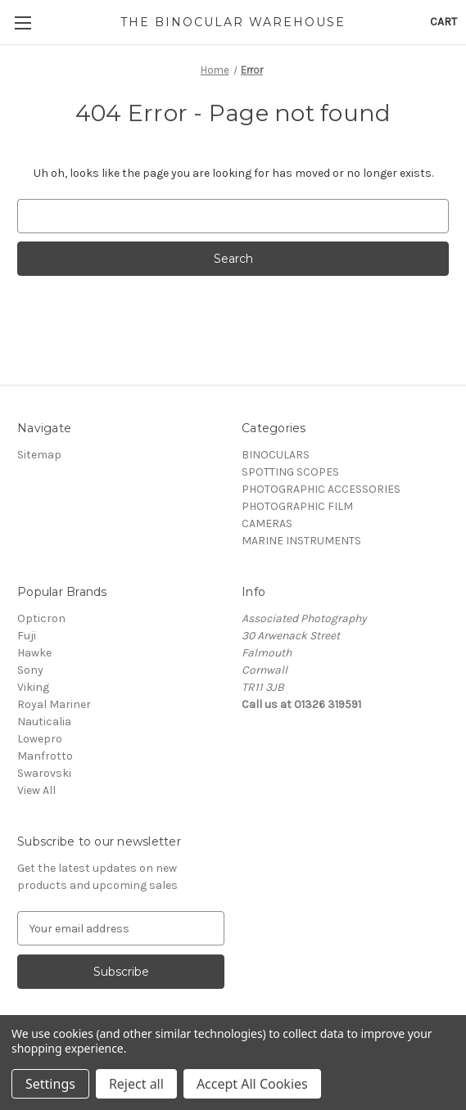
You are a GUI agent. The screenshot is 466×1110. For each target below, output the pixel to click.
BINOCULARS (276, 455)
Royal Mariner (54, 704)
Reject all (136, 1084)
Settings (50, 1084)
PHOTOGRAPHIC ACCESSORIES (321, 489)
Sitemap (39, 455)
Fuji (26, 636)
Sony (30, 670)
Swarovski (44, 773)
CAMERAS (267, 523)
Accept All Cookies (252, 1084)
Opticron (41, 618)
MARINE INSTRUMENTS (301, 541)
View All (36, 790)
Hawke (34, 653)
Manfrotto (45, 756)
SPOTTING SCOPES (290, 472)
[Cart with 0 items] (443, 22)
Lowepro (39, 739)
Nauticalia (44, 722)
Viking (33, 687)
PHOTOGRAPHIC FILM (297, 506)
